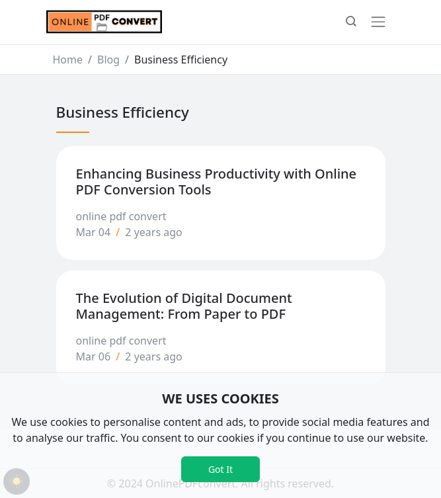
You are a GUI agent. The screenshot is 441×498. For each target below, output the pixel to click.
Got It (220, 469)
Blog (108, 59)
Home (68, 59)
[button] (351, 22)
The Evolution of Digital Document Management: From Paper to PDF (184, 306)
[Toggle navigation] (378, 22)
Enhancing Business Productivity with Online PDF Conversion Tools (216, 181)
